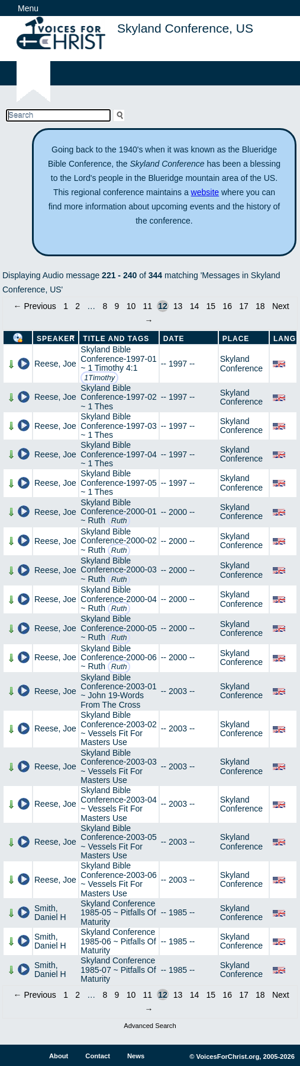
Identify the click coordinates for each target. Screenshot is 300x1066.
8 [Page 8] (105, 306)
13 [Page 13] (178, 306)
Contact (97, 1055)
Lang (284, 339)
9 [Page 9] (117, 306)
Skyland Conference (241, 363)
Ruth (119, 521)
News (135, 1055)
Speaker (56, 339)
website (205, 192)
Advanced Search (150, 1025)
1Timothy (99, 378)
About (58, 1055)
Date (174, 339)
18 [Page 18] (260, 306)
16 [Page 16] (227, 306)
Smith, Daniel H (50, 912)
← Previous (35, 306)
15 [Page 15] (211, 306)
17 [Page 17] (244, 306)
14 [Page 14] (194, 306)
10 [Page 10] (131, 306)
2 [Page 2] (77, 306)
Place (236, 339)
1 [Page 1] (65, 306)
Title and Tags (116, 339)
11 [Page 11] (147, 306)
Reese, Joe (55, 363)
